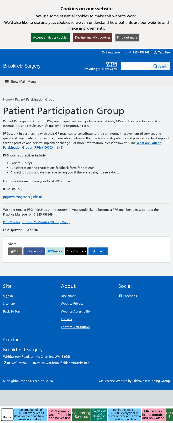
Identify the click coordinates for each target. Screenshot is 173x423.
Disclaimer (68, 296)
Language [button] (110, 52)
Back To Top (11, 311)
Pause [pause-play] (7, 417)
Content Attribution (75, 327)
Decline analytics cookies (92, 37)
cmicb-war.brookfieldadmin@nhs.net (60, 363)
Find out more (127, 37)
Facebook (127, 296)
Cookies (66, 319)
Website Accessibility (76, 311)
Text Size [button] (161, 52)
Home (7, 99)
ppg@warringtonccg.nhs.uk (23, 197)
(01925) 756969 (137, 52)
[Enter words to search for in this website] (136, 66)
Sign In (8, 296)
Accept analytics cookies (50, 37)
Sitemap (9, 303)
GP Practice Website (113, 381)
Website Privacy (72, 303)
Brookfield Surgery (21, 66)
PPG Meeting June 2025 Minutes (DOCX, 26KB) (36, 222)
